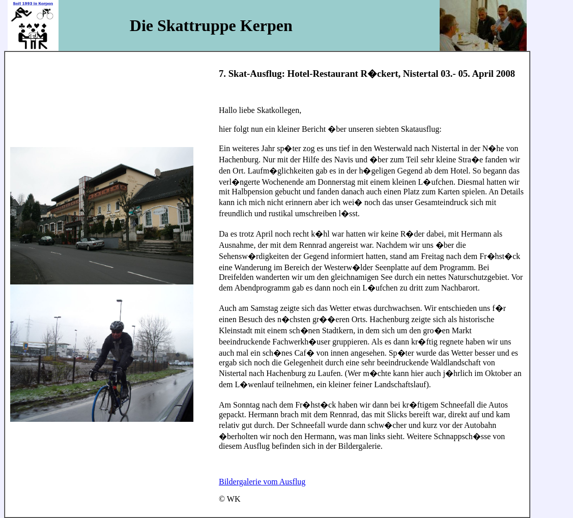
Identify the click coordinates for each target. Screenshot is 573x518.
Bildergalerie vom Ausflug (262, 481)
